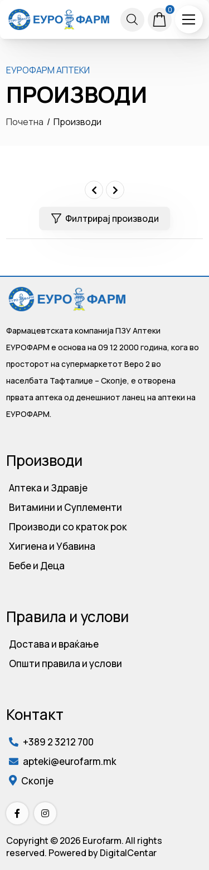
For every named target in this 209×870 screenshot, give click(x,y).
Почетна (24, 122)
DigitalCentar (128, 853)
